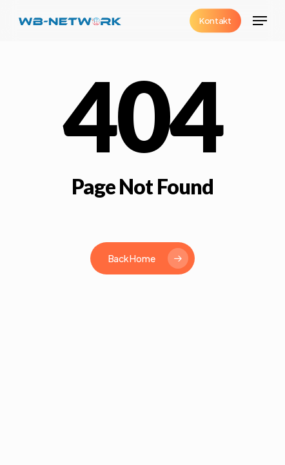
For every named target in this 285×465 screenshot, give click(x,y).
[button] (260, 20)
